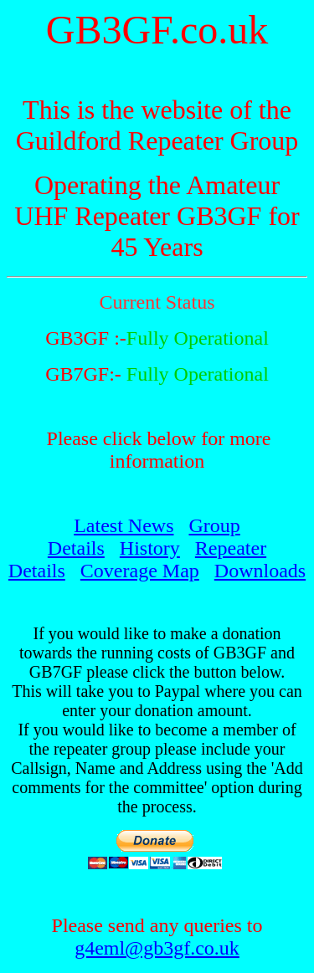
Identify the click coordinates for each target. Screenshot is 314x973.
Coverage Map (139, 570)
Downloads (260, 570)
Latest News (123, 525)
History (150, 548)
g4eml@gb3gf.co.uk (157, 948)
